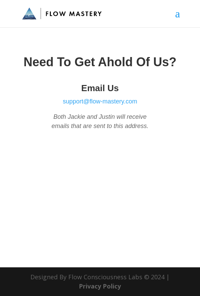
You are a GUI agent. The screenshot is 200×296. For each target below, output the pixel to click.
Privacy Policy (100, 286)
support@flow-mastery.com (100, 101)
